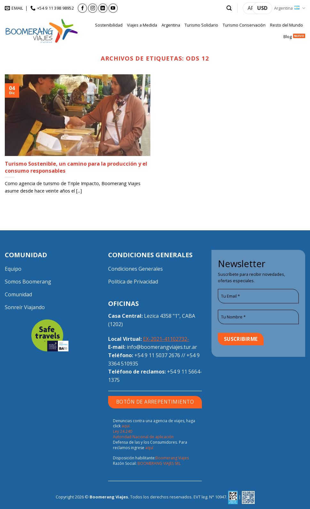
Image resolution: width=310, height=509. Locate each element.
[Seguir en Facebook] (82, 8)
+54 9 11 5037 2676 (157, 355)
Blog (287, 36)
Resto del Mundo (286, 25)
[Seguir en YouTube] (113, 8)
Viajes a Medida (142, 25)
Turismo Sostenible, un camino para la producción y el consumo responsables (76, 167)
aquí (149, 447)
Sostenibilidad (109, 25)
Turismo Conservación (244, 25)
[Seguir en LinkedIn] (102, 8)
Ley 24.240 (122, 431)
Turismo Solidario (201, 25)
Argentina (289, 8)
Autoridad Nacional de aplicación (143, 436)
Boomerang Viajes (172, 458)
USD (262, 8)
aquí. (126, 426)
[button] (229, 8)
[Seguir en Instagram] (92, 8)
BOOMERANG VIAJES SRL (159, 463)
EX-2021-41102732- (166, 338)
